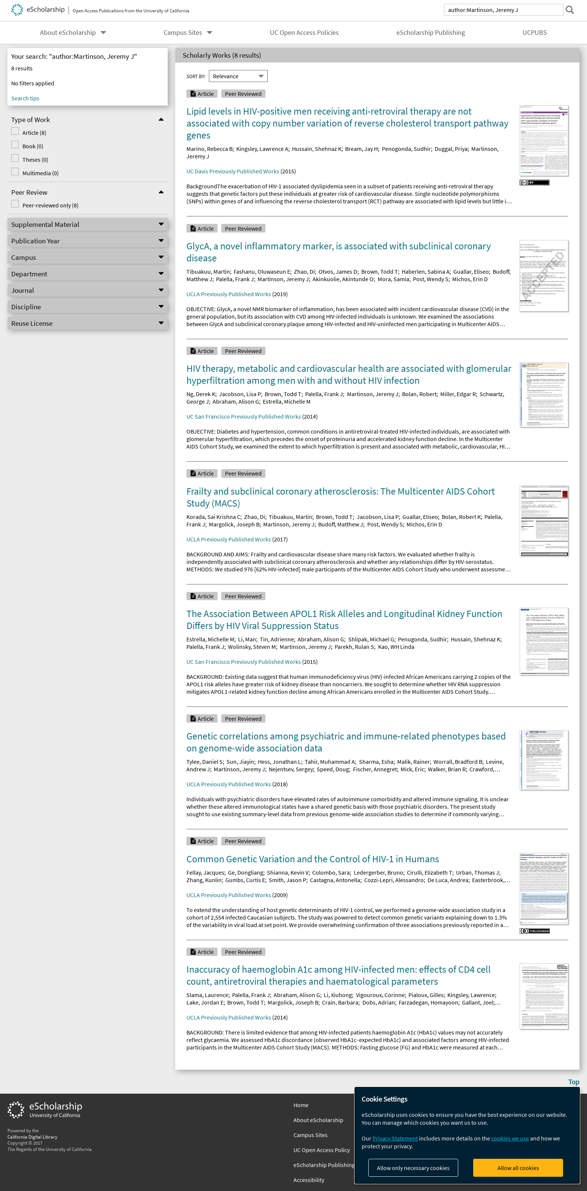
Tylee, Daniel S (204, 761)
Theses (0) (35, 159)
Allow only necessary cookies (413, 1168)
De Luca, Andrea (448, 880)
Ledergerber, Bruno (378, 872)
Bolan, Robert (419, 394)
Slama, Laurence (207, 995)
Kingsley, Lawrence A (262, 148)
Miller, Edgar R (458, 394)
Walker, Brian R (447, 769)
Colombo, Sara (331, 872)
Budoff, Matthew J (340, 524)
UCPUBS (535, 32)
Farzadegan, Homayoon (428, 1002)
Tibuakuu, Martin (208, 271)
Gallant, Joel (477, 1002)
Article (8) (34, 132)
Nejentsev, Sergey (291, 769)
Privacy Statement (395, 1138)
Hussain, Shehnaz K (316, 148)
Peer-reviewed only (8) (50, 205)
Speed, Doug (333, 769)
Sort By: (195, 76)
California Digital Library (32, 1137)
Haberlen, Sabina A (426, 271)
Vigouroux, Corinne (380, 995)
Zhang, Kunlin (204, 880)
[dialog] (467, 1135)
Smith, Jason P (287, 880)
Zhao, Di (304, 271)
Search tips (25, 98)
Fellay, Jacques (205, 872)
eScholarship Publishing (430, 32)
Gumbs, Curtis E (245, 880)
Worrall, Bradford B (458, 761)
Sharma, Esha (376, 761)
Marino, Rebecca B (209, 148)
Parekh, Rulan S (354, 646)
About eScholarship (68, 32)
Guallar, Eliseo (471, 271)
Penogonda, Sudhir (406, 148)
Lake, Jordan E (204, 1002)
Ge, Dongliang (245, 872)
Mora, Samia (393, 279)
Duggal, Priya (451, 148)
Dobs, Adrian (378, 1002)
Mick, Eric (412, 769)
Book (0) (32, 146)
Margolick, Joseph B (234, 524)
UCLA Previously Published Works (228, 294)
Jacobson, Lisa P (240, 394)
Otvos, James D (338, 271)
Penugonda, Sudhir (422, 639)
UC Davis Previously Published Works (232, 171)
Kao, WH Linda (396, 646)
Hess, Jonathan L (279, 761)
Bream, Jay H (361, 148)
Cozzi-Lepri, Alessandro (394, 880)
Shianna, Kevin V (287, 872)
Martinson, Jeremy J (283, 279)
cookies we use (510, 1138)
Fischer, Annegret (375, 769)
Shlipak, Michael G (371, 639)
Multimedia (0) (40, 173)
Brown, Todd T (379, 271)
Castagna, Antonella (335, 880)
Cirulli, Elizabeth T (429, 872)
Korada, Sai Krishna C (213, 516)
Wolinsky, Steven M (252, 646)
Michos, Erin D (470, 279)
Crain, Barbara (340, 1002)
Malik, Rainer (413, 761)
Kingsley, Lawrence (471, 995)
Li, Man (247, 639)
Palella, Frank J (235, 279)
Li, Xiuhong (338, 995)
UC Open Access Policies (304, 32)
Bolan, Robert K (461, 516)
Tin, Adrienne (277, 639)
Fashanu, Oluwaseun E (262, 271)
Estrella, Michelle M (287, 401)
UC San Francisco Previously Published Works (243, 416)
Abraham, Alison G (236, 401)
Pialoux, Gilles (426, 995)
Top (574, 1081)
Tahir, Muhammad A (330, 761)
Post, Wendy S (430, 279)
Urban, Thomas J (477, 872)
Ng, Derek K (200, 394)
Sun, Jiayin (240, 761)
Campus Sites (183, 32)
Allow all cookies (518, 1168)
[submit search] (570, 10)
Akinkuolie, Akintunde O (343, 279)
